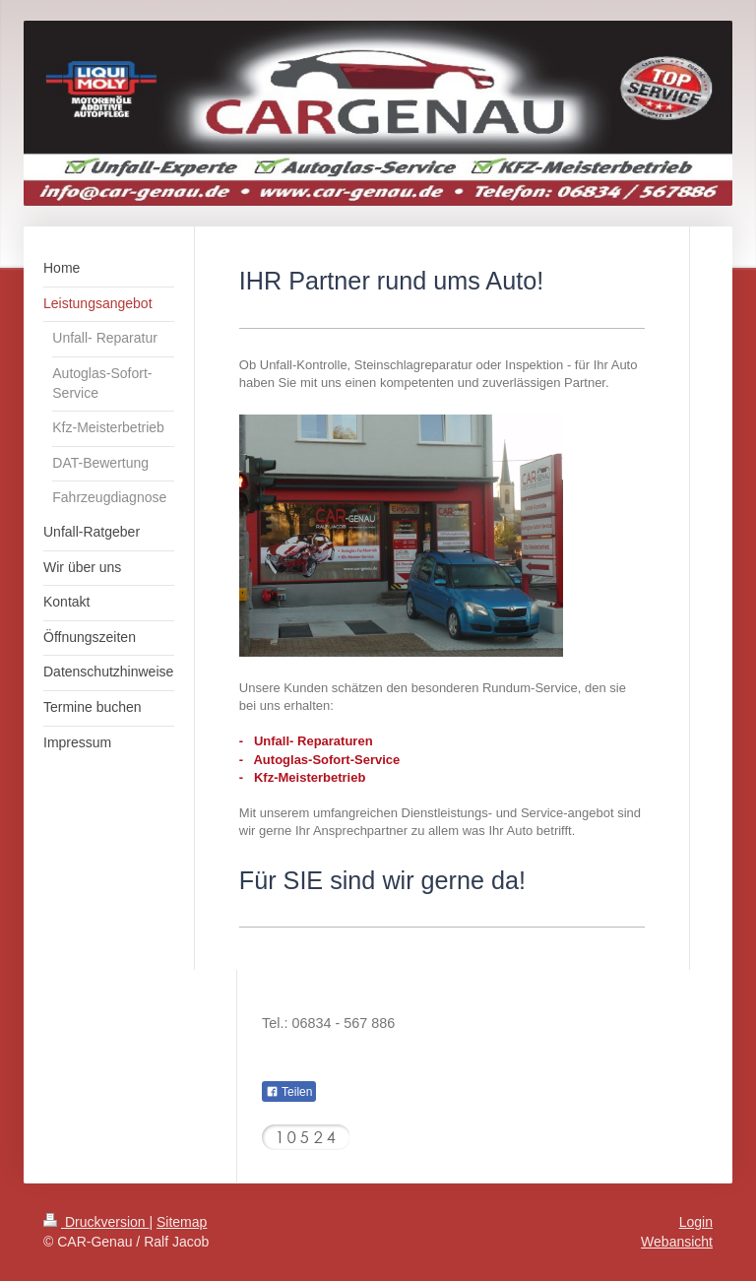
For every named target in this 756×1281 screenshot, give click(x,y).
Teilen (289, 1092)
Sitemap (182, 1222)
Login (696, 1222)
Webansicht (677, 1241)
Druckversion (96, 1222)
